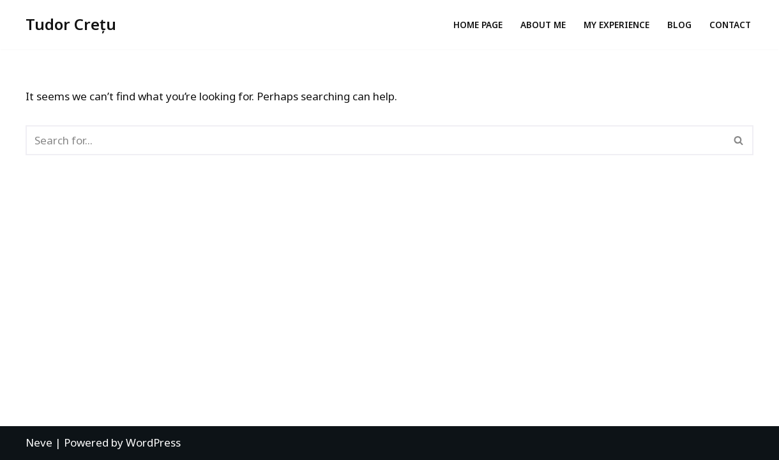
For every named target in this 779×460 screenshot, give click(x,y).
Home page (478, 25)
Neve (39, 442)
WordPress (153, 442)
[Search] (375, 140)
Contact (730, 25)
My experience (616, 25)
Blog (679, 25)
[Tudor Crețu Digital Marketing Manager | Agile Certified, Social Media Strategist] (71, 25)
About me (543, 25)
